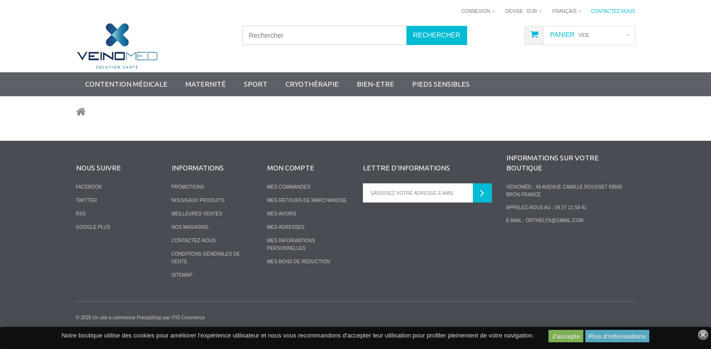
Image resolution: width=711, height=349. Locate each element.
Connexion (476, 11)
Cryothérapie (312, 84)
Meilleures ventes (197, 213)
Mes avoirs (281, 213)
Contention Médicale (126, 84)
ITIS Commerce (188, 317)
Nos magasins (190, 227)
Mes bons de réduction (298, 261)
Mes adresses (286, 227)
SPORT (255, 84)
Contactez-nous (613, 11)
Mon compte (290, 168)
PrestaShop (149, 317)
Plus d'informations (617, 336)
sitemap (182, 275)
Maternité (206, 84)
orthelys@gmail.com (554, 220)
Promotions (188, 187)
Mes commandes (289, 187)
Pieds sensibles (441, 84)
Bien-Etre (375, 84)
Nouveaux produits (198, 200)
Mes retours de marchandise (307, 200)
